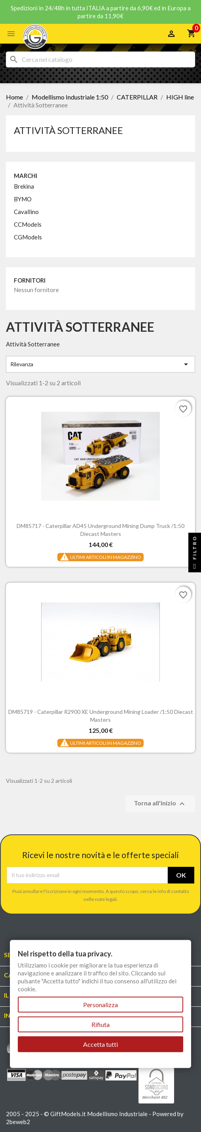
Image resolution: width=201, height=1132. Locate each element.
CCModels (28, 224)
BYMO (23, 199)
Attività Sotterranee (68, 130)
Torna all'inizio (160, 804)
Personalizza (100, 1004)
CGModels (28, 237)
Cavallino (26, 211)
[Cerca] (100, 59)
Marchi (25, 175)
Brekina (24, 186)
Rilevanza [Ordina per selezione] (100, 364)
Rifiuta (100, 1024)
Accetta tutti (100, 1044)
